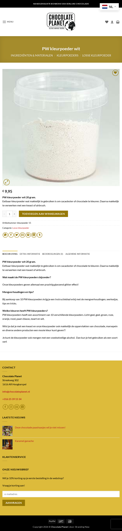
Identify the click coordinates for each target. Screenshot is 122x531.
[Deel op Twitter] (16, 235)
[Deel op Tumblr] (39, 235)
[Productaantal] (9, 214)
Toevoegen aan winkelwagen (43, 213)
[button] (8, 22)
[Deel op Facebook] (11, 235)
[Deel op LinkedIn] (34, 235)
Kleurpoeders (67, 55)
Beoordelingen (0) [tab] (52, 254)
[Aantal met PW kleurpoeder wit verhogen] (14, 214)
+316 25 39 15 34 (11, 398)
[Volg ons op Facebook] (5, 407)
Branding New (82, 526)
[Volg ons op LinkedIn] (22, 407)
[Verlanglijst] (106, 21)
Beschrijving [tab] (9, 254)
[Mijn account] (112, 21)
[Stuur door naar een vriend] (22, 235)
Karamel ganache (24, 440)
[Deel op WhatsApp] (5, 235)
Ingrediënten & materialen (32, 55)
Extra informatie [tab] (30, 254)
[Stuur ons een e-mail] (16, 407)
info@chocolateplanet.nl (16, 391)
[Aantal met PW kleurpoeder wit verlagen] (4, 214)
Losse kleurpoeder (96, 55)
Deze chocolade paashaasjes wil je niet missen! (40, 427)
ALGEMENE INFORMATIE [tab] (77, 254)
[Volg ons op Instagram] (11, 407)
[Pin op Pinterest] (28, 235)
